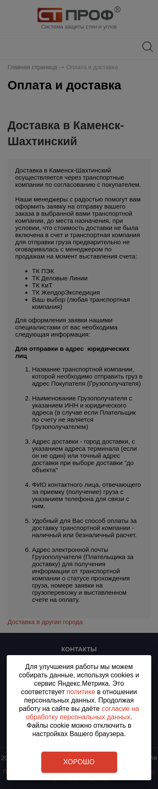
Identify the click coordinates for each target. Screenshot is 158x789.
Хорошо (78, 761)
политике (81, 691)
